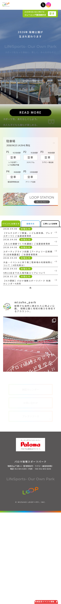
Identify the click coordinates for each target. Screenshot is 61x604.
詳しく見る (49, 198)
